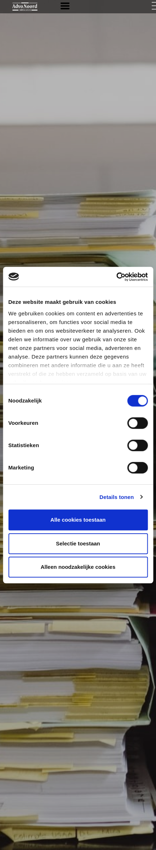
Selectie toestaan (78, 543)
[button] (65, 5)
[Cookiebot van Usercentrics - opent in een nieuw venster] (116, 277)
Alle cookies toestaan (78, 520)
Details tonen (116, 497)
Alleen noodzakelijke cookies (78, 567)
